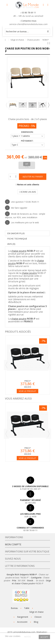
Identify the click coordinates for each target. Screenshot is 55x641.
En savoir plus (16, 233)
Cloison (38, 616)
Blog (36, 621)
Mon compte (13, 544)
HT (26, 164)
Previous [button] (6, 105)
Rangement (22, 616)
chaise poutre (18, 250)
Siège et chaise (36, 611)
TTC (27, 166)
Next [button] (48, 105)
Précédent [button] (8, 77)
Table (26, 608)
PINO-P (27, 381)
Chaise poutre (28, 583)
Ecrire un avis (27, 191)
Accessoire (22, 621)
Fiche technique (17, 238)
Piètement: (27, 141)
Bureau (14, 608)
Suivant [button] (46, 77)
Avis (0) (11, 243)
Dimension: (27, 132)
